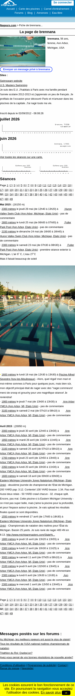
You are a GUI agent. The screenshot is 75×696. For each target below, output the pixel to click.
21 (21, 189)
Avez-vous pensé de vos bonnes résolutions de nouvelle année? (36, 657)
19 (11, 189)
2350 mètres (9, 466)
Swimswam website (11, 80)
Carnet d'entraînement (56, 8)
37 (26, 194)
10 (39, 185)
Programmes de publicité (41, 665)
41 (45, 194)
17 (1, 189)
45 (65, 194)
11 (44, 185)
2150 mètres (9, 231)
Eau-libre (57, 12)
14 (59, 185)
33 (6, 194)
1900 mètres (9, 401)
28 (55, 189)
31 (70, 189)
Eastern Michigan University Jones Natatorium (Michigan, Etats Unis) (36, 480)
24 (36, 189)
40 (40, 194)
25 (40, 189)
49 (11, 199)
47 (1, 199)
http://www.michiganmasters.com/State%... (30, 534)
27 (50, 189)
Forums (19, 12)
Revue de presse (9, 668)
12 (49, 185)
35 (16, 194)
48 (6, 199)
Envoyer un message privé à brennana (26, 69)
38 (31, 194)
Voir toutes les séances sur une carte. (21, 157)
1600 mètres (9, 374)
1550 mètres (9, 516)
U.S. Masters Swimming (13, 85)
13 (54, 185)
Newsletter (27, 668)
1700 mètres (9, 457)
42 (50, 194)
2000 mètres (9, 430)
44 (60, 194)
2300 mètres (9, 208)
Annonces (42, 12)
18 (6, 189)
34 (11, 194)
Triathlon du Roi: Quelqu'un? (16, 652)
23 (31, 189)
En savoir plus (51, 692)
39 (36, 194)
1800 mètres (9, 539)
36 (21, 194)
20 (16, 189)
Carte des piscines (29, 8)
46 (70, 194)
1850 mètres (9, 439)
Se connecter (62, 2)
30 (65, 189)
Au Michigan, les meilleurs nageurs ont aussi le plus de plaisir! (35, 639)
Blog (30, 12)
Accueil (10, 8)
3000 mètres (9, 557)
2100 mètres (9, 448)
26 (45, 189)
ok (66, 693)
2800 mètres (9, 222)
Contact (62, 665)
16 (69, 185)
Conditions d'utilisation (12, 665)
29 (60, 189)
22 (26, 189)
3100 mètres (9, 410)
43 (55, 194)
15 (64, 185)
